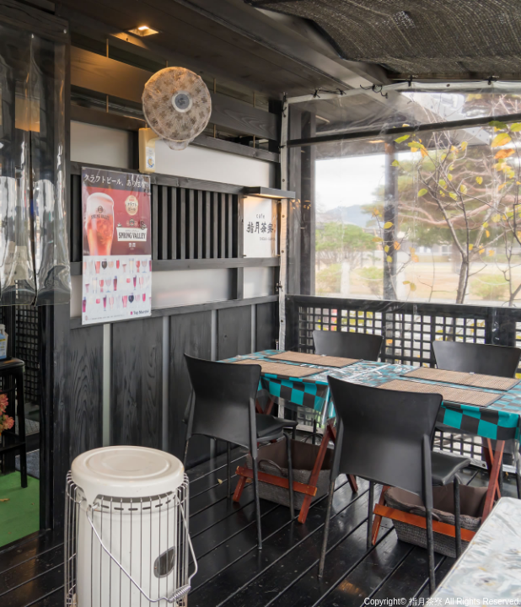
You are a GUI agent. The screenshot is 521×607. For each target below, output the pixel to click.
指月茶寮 (426, 601)
